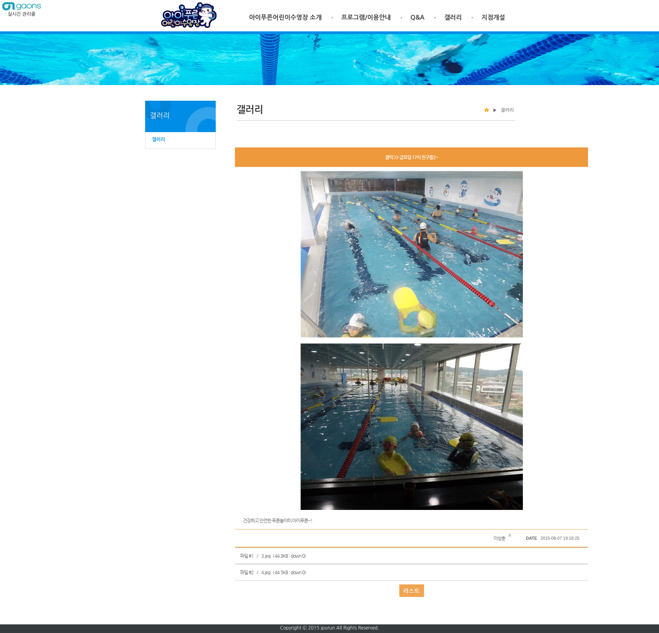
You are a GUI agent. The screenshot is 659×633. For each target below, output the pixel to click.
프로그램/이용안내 (366, 17)
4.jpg (265, 572)
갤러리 (453, 17)
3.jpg (265, 556)
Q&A (417, 17)
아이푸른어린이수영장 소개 (285, 17)
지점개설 (493, 17)
